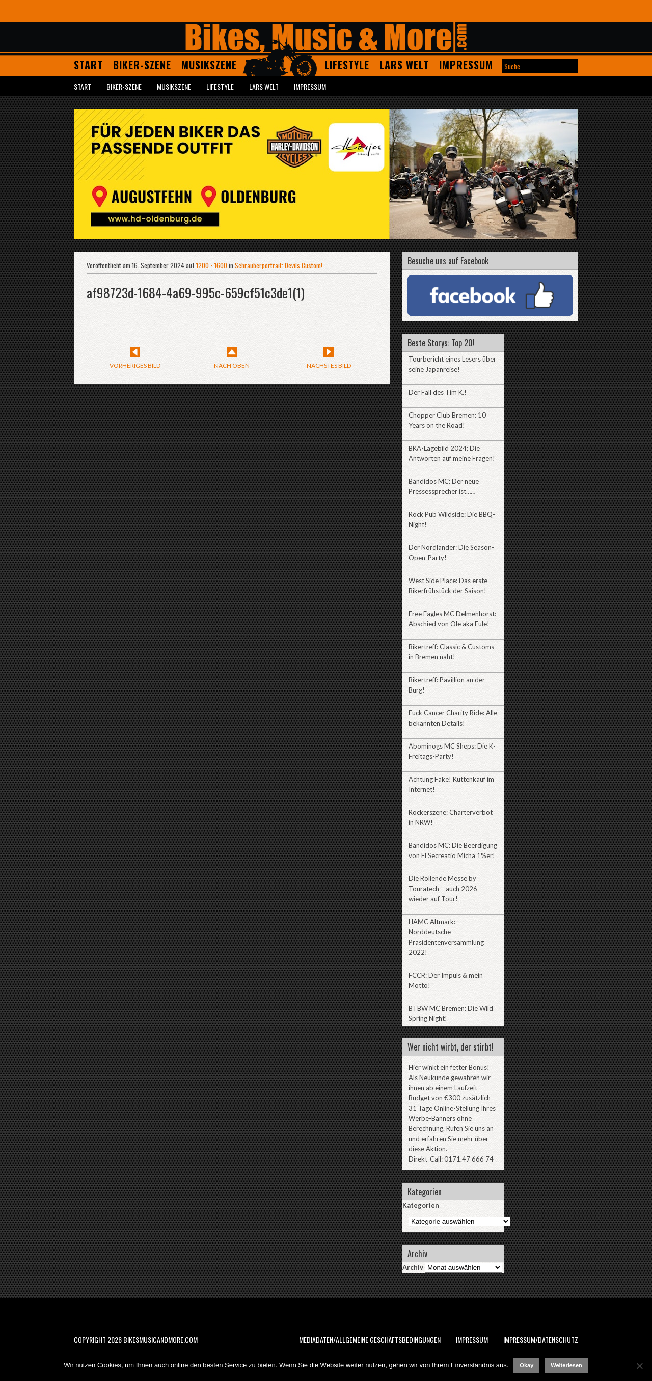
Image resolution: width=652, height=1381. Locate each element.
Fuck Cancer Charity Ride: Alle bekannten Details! (453, 718)
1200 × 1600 (211, 265)
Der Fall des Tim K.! (438, 392)
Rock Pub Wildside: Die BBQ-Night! (452, 519)
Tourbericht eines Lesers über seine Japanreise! (452, 364)
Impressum (466, 64)
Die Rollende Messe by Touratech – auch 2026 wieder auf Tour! (443, 888)
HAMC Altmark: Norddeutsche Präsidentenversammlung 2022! (446, 937)
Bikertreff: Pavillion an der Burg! (447, 685)
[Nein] (639, 1366)
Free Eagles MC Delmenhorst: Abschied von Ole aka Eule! (452, 619)
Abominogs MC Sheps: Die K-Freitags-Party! (452, 751)
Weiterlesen (566, 1365)
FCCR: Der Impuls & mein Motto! (446, 980)
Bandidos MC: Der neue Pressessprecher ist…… (444, 486)
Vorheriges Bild (135, 365)
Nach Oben (232, 365)
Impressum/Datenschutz (540, 1339)
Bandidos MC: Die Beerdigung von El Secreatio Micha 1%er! (453, 850)
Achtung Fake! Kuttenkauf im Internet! (451, 784)
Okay (526, 1365)
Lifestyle (346, 64)
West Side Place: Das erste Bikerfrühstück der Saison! (448, 585)
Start (88, 64)
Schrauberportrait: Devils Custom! (278, 265)
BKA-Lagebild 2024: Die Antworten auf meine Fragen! (452, 453)
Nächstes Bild (329, 365)
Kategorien (420, 1205)
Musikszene (209, 64)
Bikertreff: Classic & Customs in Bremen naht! (451, 652)
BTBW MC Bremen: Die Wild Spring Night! (451, 1013)
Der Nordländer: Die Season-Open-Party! (451, 552)
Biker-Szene (142, 64)
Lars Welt (404, 64)
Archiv (412, 1267)
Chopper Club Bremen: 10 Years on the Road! (447, 420)
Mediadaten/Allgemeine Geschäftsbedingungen (370, 1339)
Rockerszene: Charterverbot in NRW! (451, 817)
